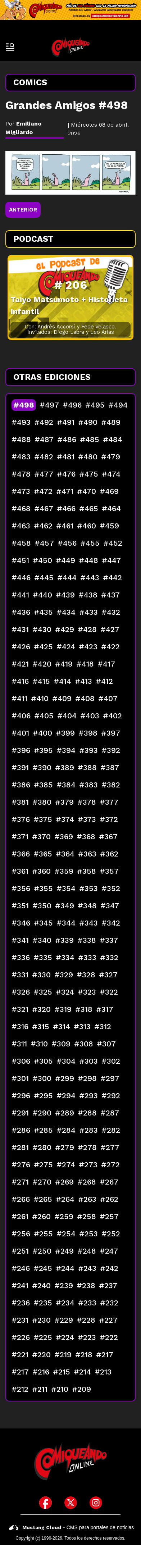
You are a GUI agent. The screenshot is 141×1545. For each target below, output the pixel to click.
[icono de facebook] (45, 1502)
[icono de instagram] (96, 1502)
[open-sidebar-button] (10, 46)
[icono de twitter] (70, 1502)
